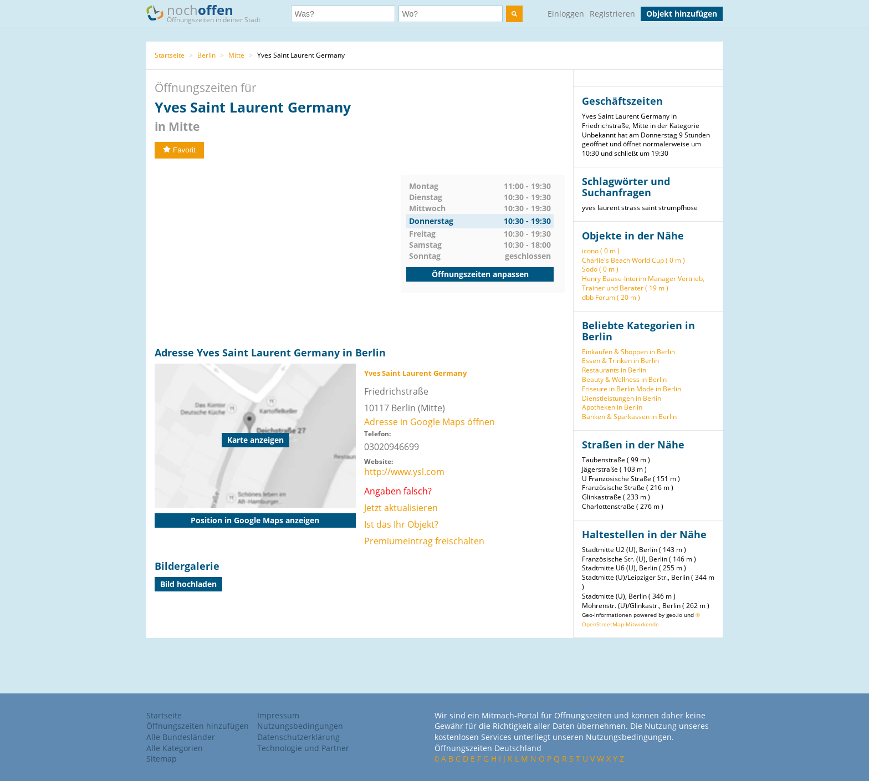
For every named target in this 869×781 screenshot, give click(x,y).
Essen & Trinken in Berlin (620, 360)
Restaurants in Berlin (614, 370)
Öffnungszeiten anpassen (480, 274)
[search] (514, 14)
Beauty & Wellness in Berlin (624, 379)
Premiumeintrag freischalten (424, 541)
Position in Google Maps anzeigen (255, 520)
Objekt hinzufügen (681, 13)
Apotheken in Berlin (612, 407)
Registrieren (612, 13)
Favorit (179, 150)
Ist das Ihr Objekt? (401, 524)
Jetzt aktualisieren (401, 508)
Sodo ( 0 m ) (600, 269)
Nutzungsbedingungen (300, 726)
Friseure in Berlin (608, 389)
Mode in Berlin (658, 389)
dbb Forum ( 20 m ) (611, 297)
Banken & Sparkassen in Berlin (629, 416)
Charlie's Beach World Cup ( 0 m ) (633, 260)
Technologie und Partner (303, 748)
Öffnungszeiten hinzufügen (197, 726)
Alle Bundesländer (180, 737)
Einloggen (566, 13)
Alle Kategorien (174, 748)
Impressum (278, 715)
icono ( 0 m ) (601, 251)
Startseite (170, 55)
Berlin (206, 55)
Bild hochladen (188, 584)
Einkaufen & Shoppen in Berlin (628, 351)
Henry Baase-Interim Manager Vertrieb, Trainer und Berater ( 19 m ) (643, 283)
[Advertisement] (278, 252)
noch (208, 13)
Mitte (236, 55)
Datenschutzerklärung (298, 737)
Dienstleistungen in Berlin (621, 398)
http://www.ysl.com (404, 472)
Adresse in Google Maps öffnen (429, 422)
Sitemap (161, 758)
